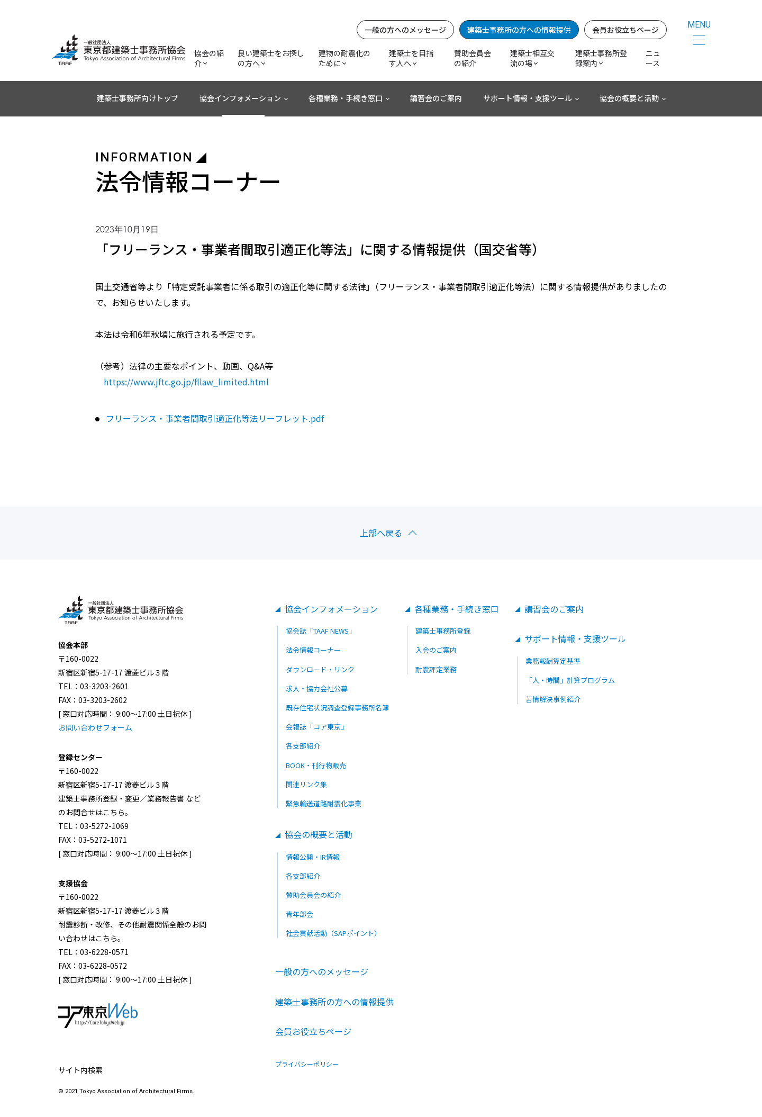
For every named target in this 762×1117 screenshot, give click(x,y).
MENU (699, 25)
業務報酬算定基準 (552, 661)
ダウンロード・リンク (320, 669)
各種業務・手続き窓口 (346, 98)
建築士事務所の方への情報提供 (519, 29)
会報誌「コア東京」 (317, 727)
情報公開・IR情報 (313, 857)
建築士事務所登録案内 (601, 58)
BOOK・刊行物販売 (316, 765)
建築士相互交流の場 (532, 58)
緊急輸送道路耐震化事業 (323, 803)
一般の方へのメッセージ (405, 29)
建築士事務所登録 (442, 631)
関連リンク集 (306, 784)
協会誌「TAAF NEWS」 (321, 631)
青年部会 (299, 914)
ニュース (653, 58)
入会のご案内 (436, 650)
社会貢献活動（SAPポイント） (333, 933)
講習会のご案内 (436, 98)
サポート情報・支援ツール (527, 98)
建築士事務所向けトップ (137, 98)
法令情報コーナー (313, 650)
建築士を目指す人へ (411, 58)
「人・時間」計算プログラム (570, 680)
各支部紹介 (303, 746)
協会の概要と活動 (629, 98)
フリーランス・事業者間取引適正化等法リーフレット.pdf (215, 418)
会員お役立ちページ (625, 29)
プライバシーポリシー (307, 1064)
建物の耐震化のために (344, 58)
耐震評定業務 (436, 669)
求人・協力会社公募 (317, 688)
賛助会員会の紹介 (472, 58)
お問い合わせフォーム (95, 727)
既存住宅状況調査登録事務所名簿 (337, 707)
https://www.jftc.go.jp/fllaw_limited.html (186, 381)
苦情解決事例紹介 (552, 699)
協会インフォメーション (240, 98)
